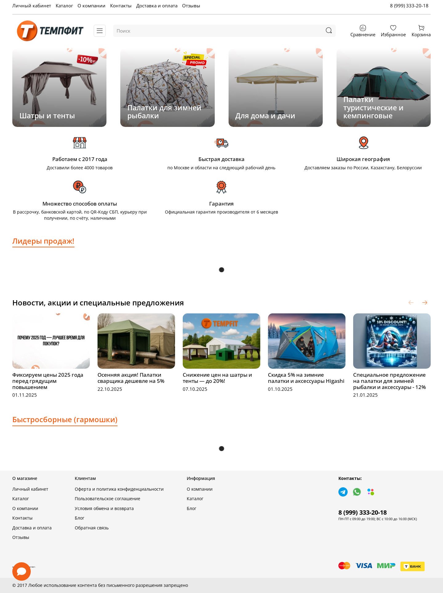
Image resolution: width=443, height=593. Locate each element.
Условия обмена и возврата (104, 508)
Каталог (64, 5)
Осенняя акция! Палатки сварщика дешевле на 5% (131, 377)
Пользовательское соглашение (107, 498)
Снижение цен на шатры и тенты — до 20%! (217, 377)
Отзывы (191, 5)
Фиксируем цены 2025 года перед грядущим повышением (47, 381)
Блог (79, 518)
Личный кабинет (31, 5)
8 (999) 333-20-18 (409, 5)
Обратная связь (92, 528)
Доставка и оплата (157, 5)
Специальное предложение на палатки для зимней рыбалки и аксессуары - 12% (389, 381)
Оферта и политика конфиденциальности (119, 489)
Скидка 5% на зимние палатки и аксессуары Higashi (306, 377)
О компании (92, 5)
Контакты (121, 5)
